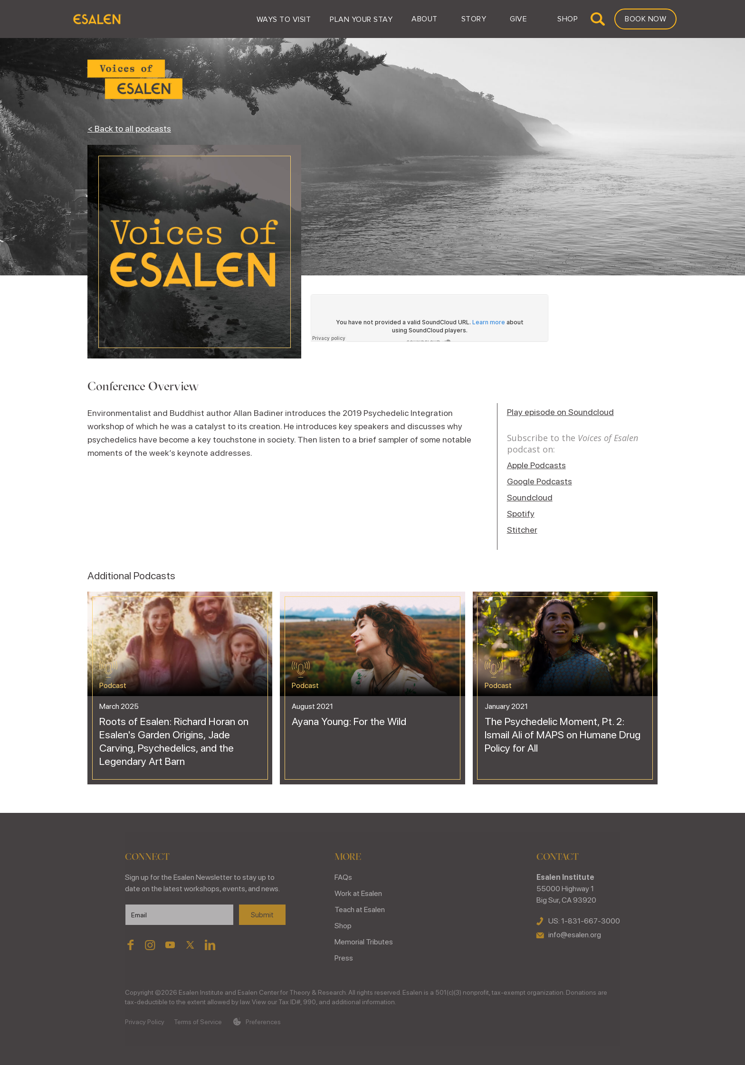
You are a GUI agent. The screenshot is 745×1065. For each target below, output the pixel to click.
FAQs (343, 877)
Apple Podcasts (536, 465)
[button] (284, 19)
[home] (96, 18)
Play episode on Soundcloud (560, 412)
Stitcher (522, 530)
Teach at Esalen (359, 909)
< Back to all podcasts (129, 128)
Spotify (521, 513)
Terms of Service (198, 1022)
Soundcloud (530, 497)
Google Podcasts (539, 481)
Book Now (645, 19)
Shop (343, 925)
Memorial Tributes (363, 941)
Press (343, 957)
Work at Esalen (358, 893)
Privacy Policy (144, 1022)
